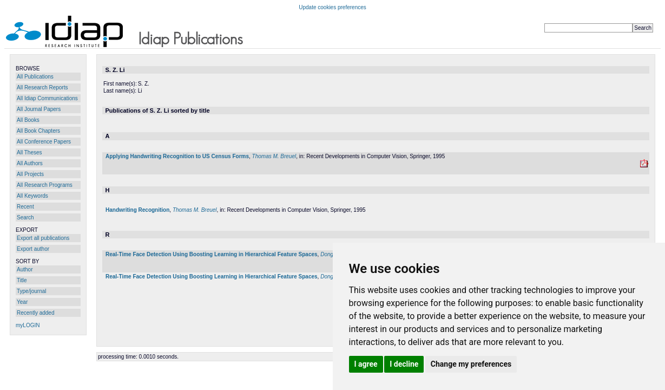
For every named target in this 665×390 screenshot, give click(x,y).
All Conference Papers (44, 142)
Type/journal (31, 291)
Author (24, 269)
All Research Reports (42, 87)
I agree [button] (366, 364)
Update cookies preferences (332, 7)
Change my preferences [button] (471, 364)
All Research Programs (45, 185)
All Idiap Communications (47, 98)
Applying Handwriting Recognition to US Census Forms (177, 156)
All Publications (35, 77)
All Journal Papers (39, 109)
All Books (28, 120)
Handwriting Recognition (137, 210)
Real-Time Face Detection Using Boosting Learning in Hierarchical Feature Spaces (212, 254)
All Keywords (32, 196)
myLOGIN (27, 325)
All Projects (30, 174)
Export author (33, 249)
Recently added (36, 313)
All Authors (30, 163)
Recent (25, 207)
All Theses (29, 152)
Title (22, 280)
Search (25, 217)
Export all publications (43, 238)
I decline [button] (404, 364)
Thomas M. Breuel (274, 156)
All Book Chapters (38, 131)
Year (22, 302)
